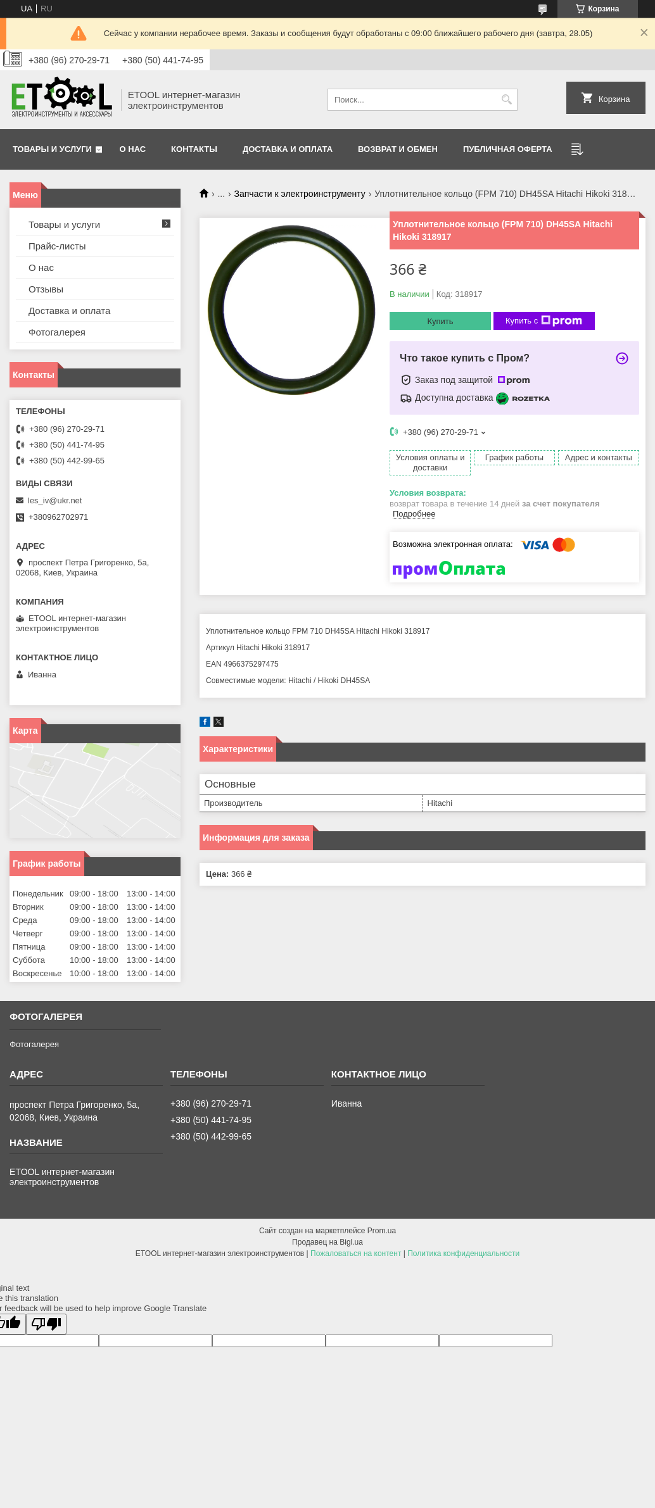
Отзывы (46, 289)
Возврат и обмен (398, 149)
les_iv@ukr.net (55, 500)
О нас (133, 149)
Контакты (194, 149)
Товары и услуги (52, 149)
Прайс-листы (57, 246)
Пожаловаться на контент (355, 1253)
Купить (440, 321)
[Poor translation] (46, 1324)
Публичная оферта (507, 149)
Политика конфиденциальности (463, 1253)
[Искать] (506, 100)
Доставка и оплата (288, 149)
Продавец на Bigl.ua (327, 1242)
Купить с (544, 321)
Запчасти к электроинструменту (300, 194)
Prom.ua (381, 1230)
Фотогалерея (57, 332)
